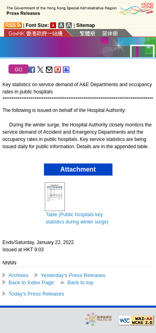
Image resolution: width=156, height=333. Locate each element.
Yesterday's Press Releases (73, 275)
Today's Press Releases (36, 294)
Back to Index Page (31, 282)
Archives (18, 275)
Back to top (80, 282)
